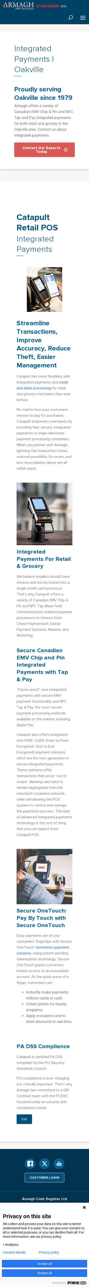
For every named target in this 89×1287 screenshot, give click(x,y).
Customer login (44, 1177)
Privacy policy (49, 1252)
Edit (24, 1119)
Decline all (44, 1273)
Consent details (14, 1252)
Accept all (44, 1264)
